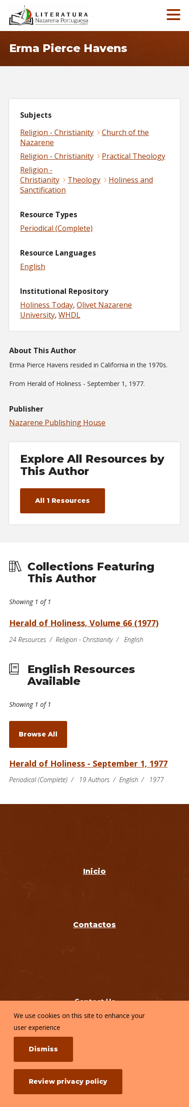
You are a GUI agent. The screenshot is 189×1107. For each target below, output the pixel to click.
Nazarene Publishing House (57, 423)
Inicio (94, 871)
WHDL (69, 315)
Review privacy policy (68, 1081)
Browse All (38, 734)
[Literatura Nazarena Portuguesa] (69, 15)
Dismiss (43, 1049)
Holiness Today (46, 305)
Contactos (94, 924)
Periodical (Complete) (56, 228)
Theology (84, 180)
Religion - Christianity (57, 132)
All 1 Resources (62, 500)
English (32, 266)
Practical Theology (133, 156)
